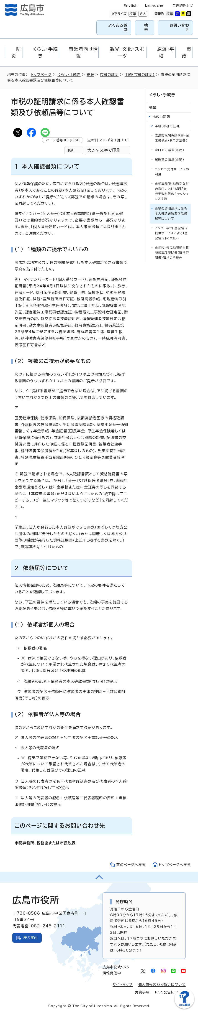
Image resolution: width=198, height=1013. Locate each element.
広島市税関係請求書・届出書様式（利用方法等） (172, 138)
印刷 (70, 150)
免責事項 (142, 992)
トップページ (41, 74)
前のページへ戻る (131, 864)
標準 (132, 14)
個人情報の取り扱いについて (162, 984)
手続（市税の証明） (140, 74)
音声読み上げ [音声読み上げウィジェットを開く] (182, 5)
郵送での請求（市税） (169, 159)
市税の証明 (109, 74)
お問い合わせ (179, 27)
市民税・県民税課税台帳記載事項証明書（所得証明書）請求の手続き (172, 252)
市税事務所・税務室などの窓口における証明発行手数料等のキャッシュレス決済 (172, 191)
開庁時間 (124, 901)
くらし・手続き (68, 74)
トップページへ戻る (175, 864)
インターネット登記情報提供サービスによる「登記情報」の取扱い (171, 233)
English (130, 5)
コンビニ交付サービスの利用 (172, 172)
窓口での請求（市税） (169, 150)
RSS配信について (170, 992)
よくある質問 (117, 27)
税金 (90, 74)
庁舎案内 (30, 937)
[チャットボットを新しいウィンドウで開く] (184, 1007)
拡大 (142, 14)
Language (154, 5)
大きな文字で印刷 (104, 150)
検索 (146, 27)
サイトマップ (123, 984)
